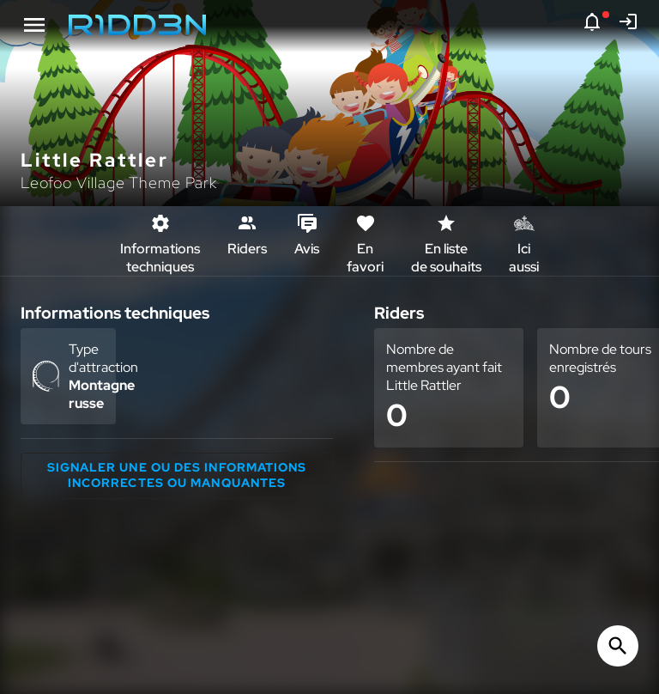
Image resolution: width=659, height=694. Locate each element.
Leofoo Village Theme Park (119, 182)
